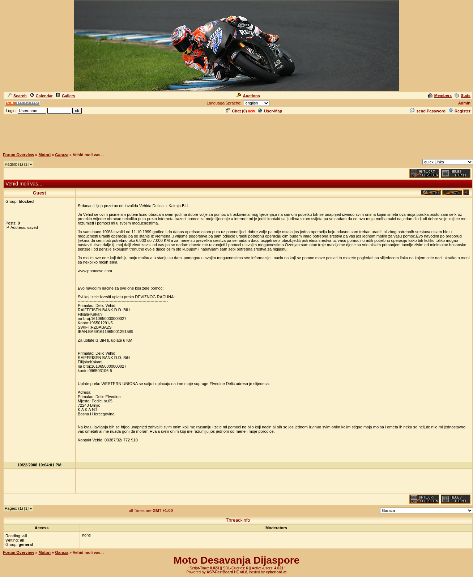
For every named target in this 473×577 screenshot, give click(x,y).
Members (440, 95)
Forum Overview (18, 155)
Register (459, 111)
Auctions (248, 96)
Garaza (61, 155)
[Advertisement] (236, 132)
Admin (464, 103)
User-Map (270, 111)
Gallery (65, 96)
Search (17, 96)
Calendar (41, 96)
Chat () (236, 111)
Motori (44, 155)
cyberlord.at (276, 572)
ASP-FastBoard (219, 572)
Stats (462, 95)
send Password (428, 111)
